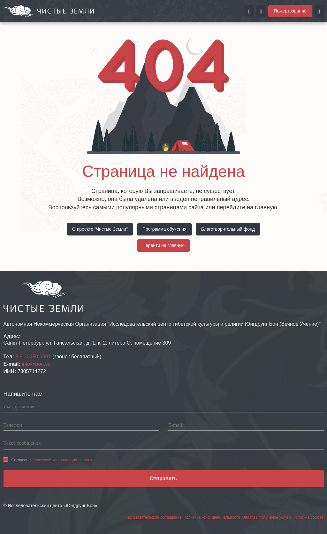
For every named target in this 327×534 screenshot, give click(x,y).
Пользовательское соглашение (154, 517)
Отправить (163, 478)
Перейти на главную (163, 245)
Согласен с (48, 459)
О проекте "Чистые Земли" (100, 229)
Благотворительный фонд (228, 229)
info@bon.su (36, 364)
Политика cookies (308, 517)
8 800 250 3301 (33, 356)
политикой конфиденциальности (62, 460)
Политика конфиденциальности (212, 517)
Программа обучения (164, 229)
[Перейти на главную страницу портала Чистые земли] (49, 10)
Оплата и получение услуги (266, 517)
